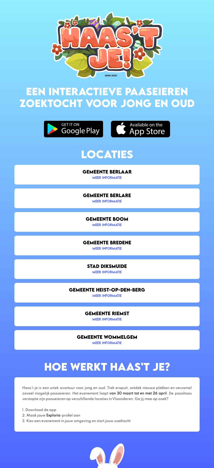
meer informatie (107, 177)
